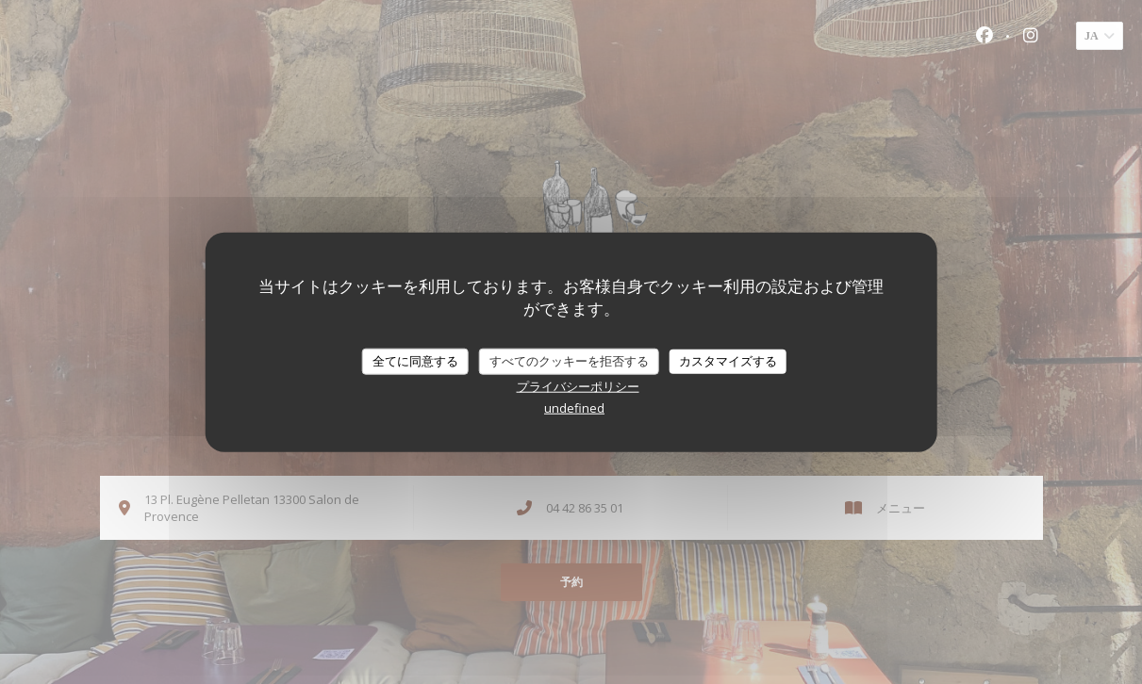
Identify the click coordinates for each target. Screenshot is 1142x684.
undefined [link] (574, 407)
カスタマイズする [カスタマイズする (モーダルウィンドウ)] (728, 360)
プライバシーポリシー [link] (578, 385)
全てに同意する (415, 360)
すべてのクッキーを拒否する (569, 360)
